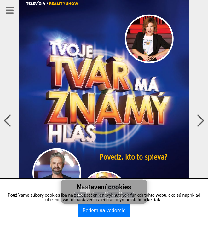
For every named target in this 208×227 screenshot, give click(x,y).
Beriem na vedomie (104, 210)
